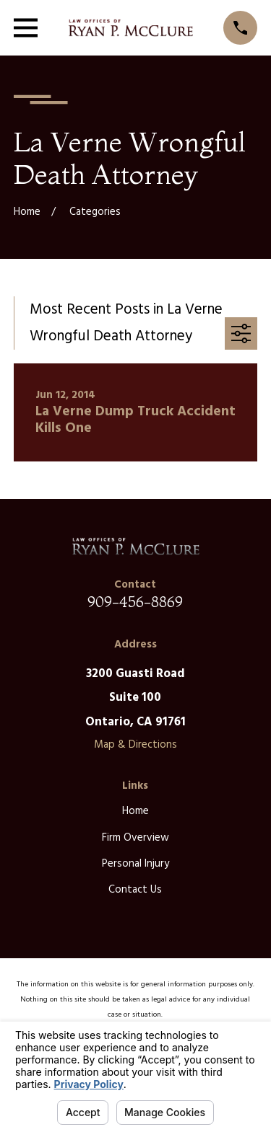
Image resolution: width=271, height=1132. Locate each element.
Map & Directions (135, 744)
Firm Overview (135, 837)
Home (135, 811)
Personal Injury (135, 863)
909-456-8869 (135, 602)
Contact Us (135, 889)
